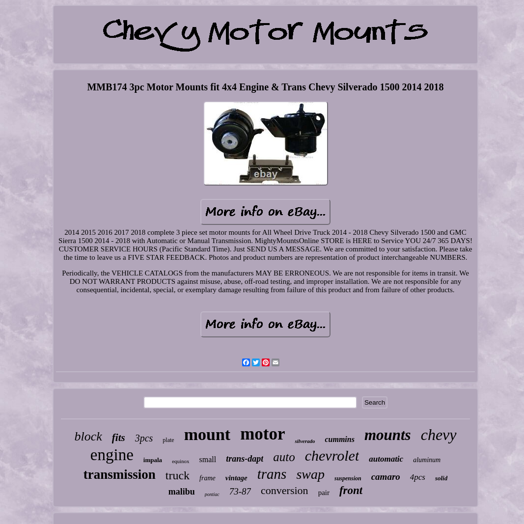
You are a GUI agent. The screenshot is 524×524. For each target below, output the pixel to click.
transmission (119, 474)
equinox (180, 461)
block (88, 436)
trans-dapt (244, 459)
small (208, 459)
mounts (387, 434)
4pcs (417, 477)
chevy (439, 434)
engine (112, 455)
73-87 (240, 491)
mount (207, 434)
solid (441, 478)
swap (310, 474)
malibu (181, 491)
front (350, 490)
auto (284, 457)
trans (272, 474)
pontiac (212, 494)
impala (152, 460)
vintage (236, 478)
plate (168, 440)
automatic (386, 459)
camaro (385, 476)
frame (207, 478)
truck (177, 475)
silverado (305, 441)
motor (262, 433)
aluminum (427, 460)
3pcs (144, 438)
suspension (347, 478)
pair (324, 492)
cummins (339, 439)
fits (118, 437)
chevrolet (332, 455)
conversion (284, 490)
